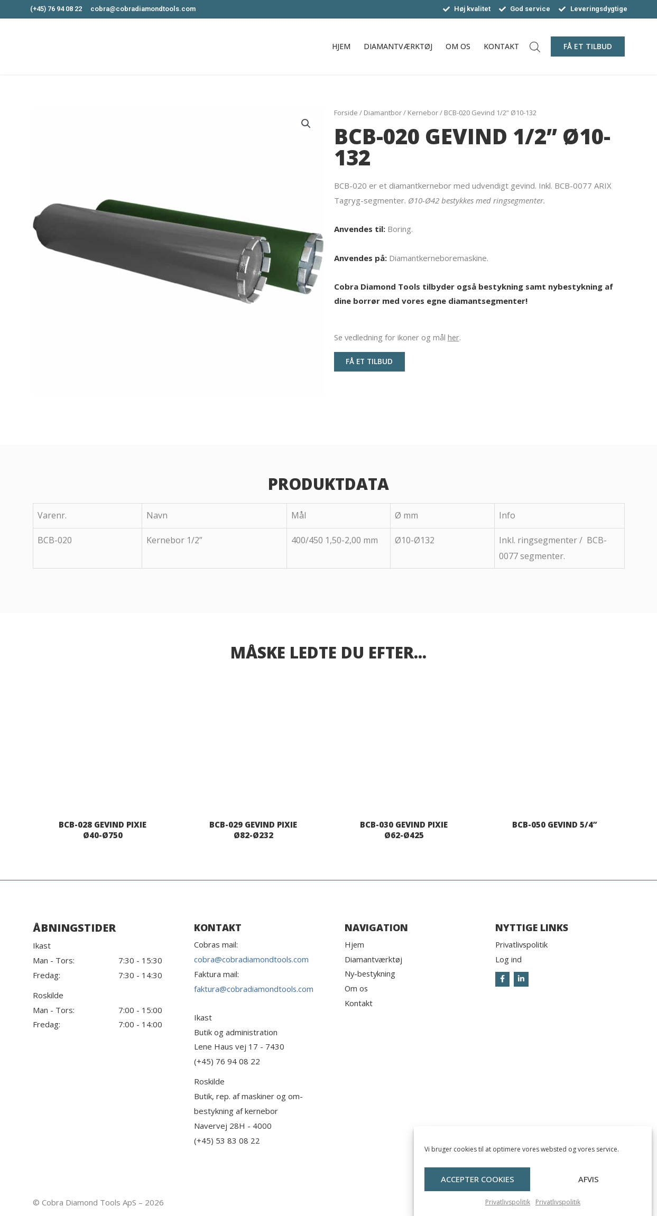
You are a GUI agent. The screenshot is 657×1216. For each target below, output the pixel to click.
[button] (588, 46)
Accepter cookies (477, 1180)
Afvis (588, 1180)
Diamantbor (383, 112)
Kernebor (423, 112)
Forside (346, 112)
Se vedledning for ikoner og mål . (399, 337)
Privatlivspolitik (507, 1202)
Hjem (341, 46)
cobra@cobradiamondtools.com (251, 959)
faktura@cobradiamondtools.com (254, 988)
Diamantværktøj (398, 46)
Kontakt (501, 46)
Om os (458, 46)
